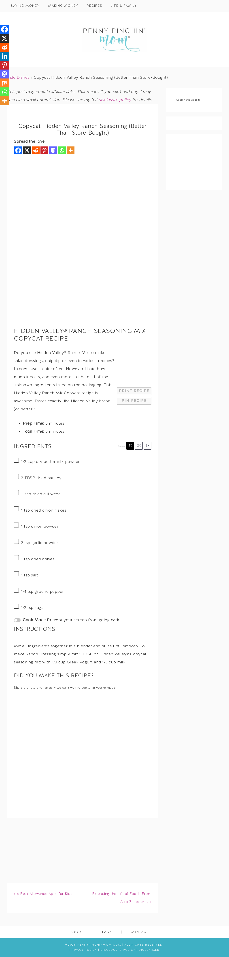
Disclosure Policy (117, 950)
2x (139, 445)
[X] (27, 150)
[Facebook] (18, 150)
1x (130, 445)
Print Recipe (134, 391)
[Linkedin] (4, 56)
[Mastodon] (53, 150)
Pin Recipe (134, 401)
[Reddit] (36, 150)
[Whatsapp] (62, 150)
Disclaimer (149, 950)
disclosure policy (114, 100)
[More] (70, 150)
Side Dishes (18, 78)
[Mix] (4, 82)
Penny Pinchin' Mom (114, 39)
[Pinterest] (44, 150)
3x (147, 445)
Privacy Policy (83, 950)
